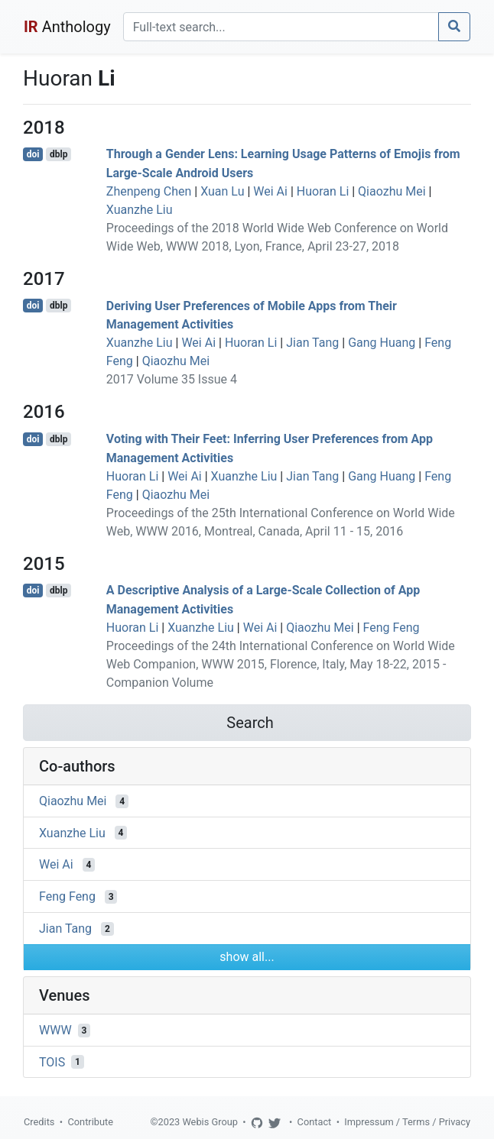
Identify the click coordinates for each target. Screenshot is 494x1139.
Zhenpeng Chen (149, 191)
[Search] (281, 26)
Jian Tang (312, 342)
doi (33, 154)
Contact (314, 1122)
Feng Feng (391, 627)
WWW (55, 1030)
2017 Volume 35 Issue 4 (171, 379)
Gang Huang (381, 342)
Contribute (90, 1122)
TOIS (52, 1061)
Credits (39, 1122)
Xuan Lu (222, 191)
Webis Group (210, 1122)
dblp (58, 154)
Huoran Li (323, 191)
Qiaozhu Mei (391, 191)
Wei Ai (270, 191)
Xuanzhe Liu (139, 209)
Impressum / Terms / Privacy (407, 1122)
